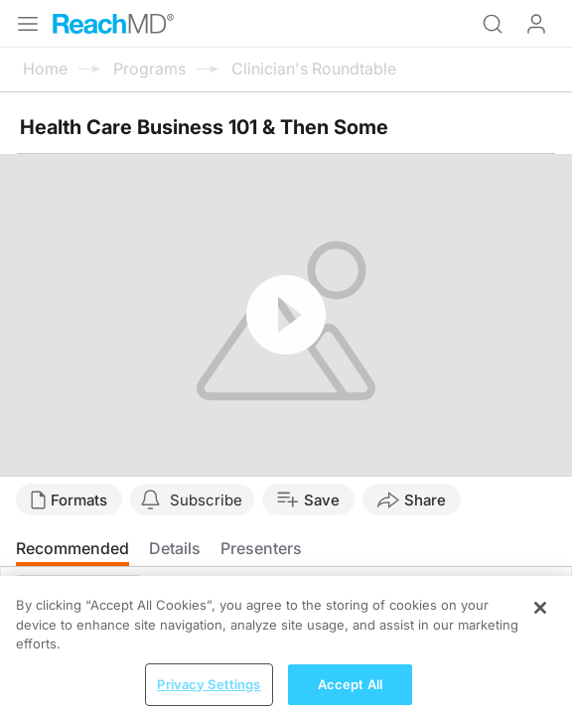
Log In (536, 24)
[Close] (540, 619)
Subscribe (206, 500)
